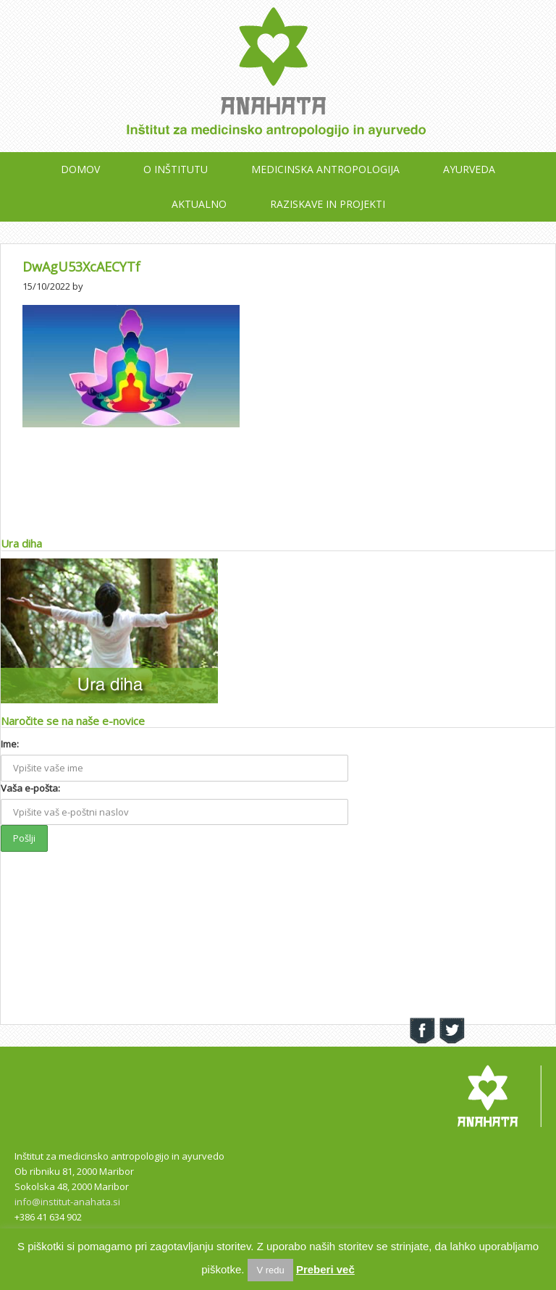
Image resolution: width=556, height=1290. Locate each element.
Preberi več (325, 1269)
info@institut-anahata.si (67, 1201)
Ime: (10, 743)
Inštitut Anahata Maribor (278, 79)
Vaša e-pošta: (30, 788)
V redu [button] (270, 1270)
